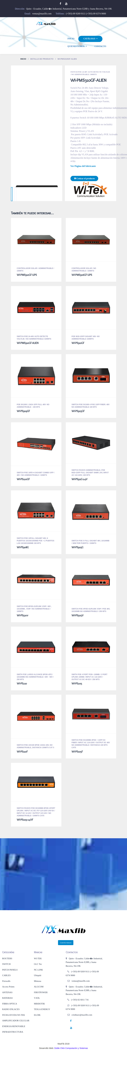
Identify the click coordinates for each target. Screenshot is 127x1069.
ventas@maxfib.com (41, 13)
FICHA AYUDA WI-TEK (13, 1015)
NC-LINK (38, 970)
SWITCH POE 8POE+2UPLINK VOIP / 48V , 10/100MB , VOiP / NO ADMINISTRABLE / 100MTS (34, 608)
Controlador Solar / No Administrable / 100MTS (84, 269)
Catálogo (89, 39)
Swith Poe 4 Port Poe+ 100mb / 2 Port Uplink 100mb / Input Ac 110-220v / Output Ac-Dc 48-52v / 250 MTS (89, 676)
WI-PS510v (22, 615)
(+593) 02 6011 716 (80, 1000)
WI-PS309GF (23, 411)
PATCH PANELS (10, 970)
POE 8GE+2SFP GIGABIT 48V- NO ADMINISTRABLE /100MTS (86, 337)
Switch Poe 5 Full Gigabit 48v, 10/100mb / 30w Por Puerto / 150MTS (90, 542)
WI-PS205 (77, 683)
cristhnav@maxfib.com (82, 1015)
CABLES (6, 975)
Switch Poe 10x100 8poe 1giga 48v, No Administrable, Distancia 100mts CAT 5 (35, 746)
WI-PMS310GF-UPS (27, 275)
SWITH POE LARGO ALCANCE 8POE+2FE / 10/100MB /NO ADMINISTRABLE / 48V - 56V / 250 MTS (35, 676)
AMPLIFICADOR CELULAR (15, 1020)
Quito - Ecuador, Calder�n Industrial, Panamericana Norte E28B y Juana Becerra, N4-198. (69, 8)
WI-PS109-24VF (25, 819)
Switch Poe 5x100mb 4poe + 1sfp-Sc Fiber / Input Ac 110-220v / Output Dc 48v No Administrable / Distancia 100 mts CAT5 (91, 744)
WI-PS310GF (78, 343)
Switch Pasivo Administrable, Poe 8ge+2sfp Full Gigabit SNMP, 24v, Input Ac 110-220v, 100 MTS (90, 472)
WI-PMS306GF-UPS (82, 275)
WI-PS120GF (23, 479)
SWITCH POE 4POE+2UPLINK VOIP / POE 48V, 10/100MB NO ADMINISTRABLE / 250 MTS (91, 610)
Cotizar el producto (84, 178)
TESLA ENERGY (42, 1009)
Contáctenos (65, 942)
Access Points (8, 986)
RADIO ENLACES (11, 1009)
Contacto (100, 46)
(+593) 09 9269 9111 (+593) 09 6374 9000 (86, 13)
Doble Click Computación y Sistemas (71, 1048)
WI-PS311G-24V (79, 479)
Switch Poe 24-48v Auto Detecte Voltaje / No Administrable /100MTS (90, 73)
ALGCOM (38, 986)
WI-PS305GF (78, 411)
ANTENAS (7, 992)
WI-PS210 (22, 683)
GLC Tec (38, 964)
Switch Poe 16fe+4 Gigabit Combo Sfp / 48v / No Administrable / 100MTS (35, 474)
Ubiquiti (37, 975)
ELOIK (37, 1015)
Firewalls (6, 981)
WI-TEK (38, 958)
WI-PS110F (22, 751)
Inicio (71, 39)
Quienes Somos (76, 46)
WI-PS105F (77, 751)
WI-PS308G (23, 547)
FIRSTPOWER (40, 992)
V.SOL (37, 998)
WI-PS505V (77, 615)
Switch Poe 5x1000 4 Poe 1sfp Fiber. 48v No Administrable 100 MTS (91, 405)
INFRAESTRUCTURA (12, 1032)
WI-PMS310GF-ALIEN (28, 343)
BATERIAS (7, 998)
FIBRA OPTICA (9, 1004)
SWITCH (6, 964)
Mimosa (37, 981)
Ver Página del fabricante (83, 166)
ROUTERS (7, 958)
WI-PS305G (77, 547)
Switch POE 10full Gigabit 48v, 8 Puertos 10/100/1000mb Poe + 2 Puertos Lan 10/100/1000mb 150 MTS (35, 540)
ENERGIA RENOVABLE (13, 1026)
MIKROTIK (39, 1004)
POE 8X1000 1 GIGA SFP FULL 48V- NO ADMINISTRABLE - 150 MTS (33, 405)
